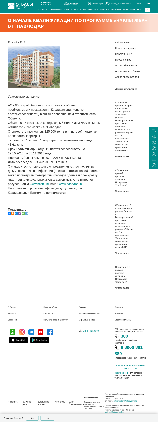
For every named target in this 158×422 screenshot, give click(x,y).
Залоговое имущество (89, 314)
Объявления (122, 42)
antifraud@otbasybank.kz (114, 412)
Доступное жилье (90, 9)
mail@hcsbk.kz (121, 373)
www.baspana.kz (71, 184)
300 (124, 336)
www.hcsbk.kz (40, 184)
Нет (47, 418)
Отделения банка (123, 320)
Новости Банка (124, 54)
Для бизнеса (42, 9)
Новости (12, 314)
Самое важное (55, 9)
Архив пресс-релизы (127, 77)
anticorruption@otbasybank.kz (125, 401)
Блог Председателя (76, 403)
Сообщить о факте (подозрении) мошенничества (130, 366)
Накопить (13, 402)
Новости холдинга (125, 48)
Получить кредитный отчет (55, 320)
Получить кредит (26, 403)
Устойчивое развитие (132, 9)
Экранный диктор (87, 320)
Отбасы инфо (116, 9)
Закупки (82, 307)
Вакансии (12, 320)
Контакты (119, 307)
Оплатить (104, 9)
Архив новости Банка (127, 71)
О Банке (11, 307)
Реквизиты (119, 314)
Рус (139, 3)
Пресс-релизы (123, 59)
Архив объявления (126, 65)
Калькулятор (49, 314)
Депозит (68, 9)
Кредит (77, 9)
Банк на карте (91, 330)
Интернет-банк (50, 307)
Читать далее (122, 156)
